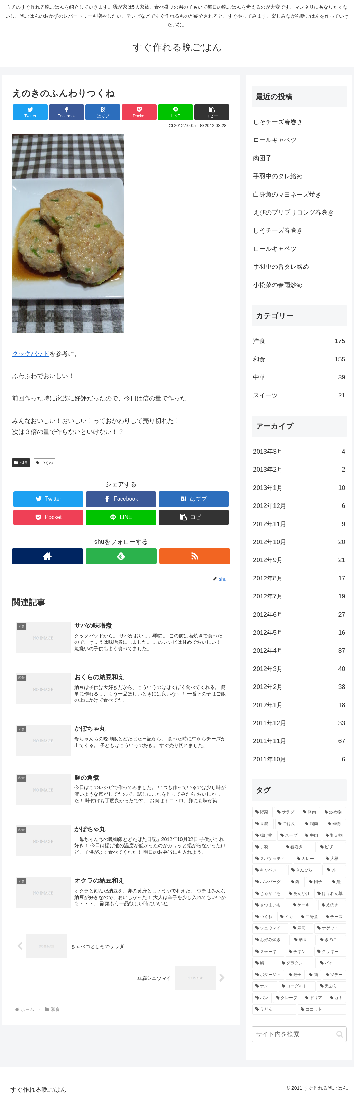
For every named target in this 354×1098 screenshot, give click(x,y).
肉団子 (262, 158)
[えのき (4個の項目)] (332, 905)
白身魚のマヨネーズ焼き (287, 194)
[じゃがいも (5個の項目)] (268, 894)
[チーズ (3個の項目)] (334, 917)
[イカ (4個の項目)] (287, 917)
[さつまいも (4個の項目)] (270, 905)
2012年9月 (299, 560)
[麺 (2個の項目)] (313, 975)
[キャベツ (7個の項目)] (269, 870)
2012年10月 (299, 542)
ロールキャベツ (275, 139)
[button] (340, 1034)
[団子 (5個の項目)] (316, 882)
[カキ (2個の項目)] (336, 998)
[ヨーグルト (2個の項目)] (297, 986)
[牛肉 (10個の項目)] (311, 836)
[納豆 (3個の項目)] (303, 940)
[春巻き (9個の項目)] (299, 847)
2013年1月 (299, 487)
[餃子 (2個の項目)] (295, 975)
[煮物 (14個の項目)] (335, 824)
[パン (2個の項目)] (262, 998)
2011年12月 (299, 723)
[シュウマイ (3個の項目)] (270, 928)
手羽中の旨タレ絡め (281, 266)
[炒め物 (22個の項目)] (334, 812)
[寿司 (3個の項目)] (301, 928)
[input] (299, 1034)
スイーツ (299, 395)
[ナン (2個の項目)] (264, 986)
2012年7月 (299, 596)
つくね (44, 462)
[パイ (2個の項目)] (331, 963)
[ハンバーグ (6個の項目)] (269, 882)
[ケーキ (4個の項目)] (303, 905)
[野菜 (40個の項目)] (262, 812)
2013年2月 (299, 469)
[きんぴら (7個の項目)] (305, 870)
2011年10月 (299, 759)
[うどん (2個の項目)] (274, 1009)
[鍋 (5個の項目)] (296, 882)
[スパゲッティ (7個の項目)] (272, 859)
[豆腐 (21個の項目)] (263, 824)
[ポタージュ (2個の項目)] (268, 975)
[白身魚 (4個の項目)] (309, 917)
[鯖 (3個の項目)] (264, 963)
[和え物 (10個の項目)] (334, 836)
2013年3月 (299, 451)
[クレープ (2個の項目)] (287, 998)
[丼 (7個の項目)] (335, 870)
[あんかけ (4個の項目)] (299, 894)
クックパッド (30, 353)
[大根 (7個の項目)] (334, 859)
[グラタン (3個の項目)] (297, 963)
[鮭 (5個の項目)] (337, 882)
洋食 (299, 341)
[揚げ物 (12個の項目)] (264, 836)
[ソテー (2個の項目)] (334, 975)
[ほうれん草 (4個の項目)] (330, 894)
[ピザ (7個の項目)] (331, 847)
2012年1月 (299, 705)
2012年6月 (299, 614)
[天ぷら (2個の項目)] (331, 986)
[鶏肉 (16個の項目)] (312, 824)
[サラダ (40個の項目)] (286, 812)
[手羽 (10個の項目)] (266, 847)
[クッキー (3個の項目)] (330, 952)
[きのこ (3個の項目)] (331, 940)
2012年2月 (299, 686)
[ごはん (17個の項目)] (288, 824)
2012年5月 (299, 632)
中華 (299, 377)
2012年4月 (299, 650)
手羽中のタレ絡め (278, 176)
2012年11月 (299, 524)
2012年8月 (299, 578)
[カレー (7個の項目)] (307, 859)
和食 (21, 462)
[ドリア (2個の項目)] (313, 998)
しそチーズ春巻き (278, 122)
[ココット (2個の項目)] (322, 1009)
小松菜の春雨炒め (278, 285)
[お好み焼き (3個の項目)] (270, 940)
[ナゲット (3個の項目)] (330, 928)
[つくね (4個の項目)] (264, 917)
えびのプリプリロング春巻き (293, 212)
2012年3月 (299, 668)
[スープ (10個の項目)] (289, 836)
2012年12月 (299, 505)
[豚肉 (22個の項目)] (310, 812)
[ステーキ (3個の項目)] (268, 952)
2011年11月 (299, 741)
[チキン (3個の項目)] (299, 952)
